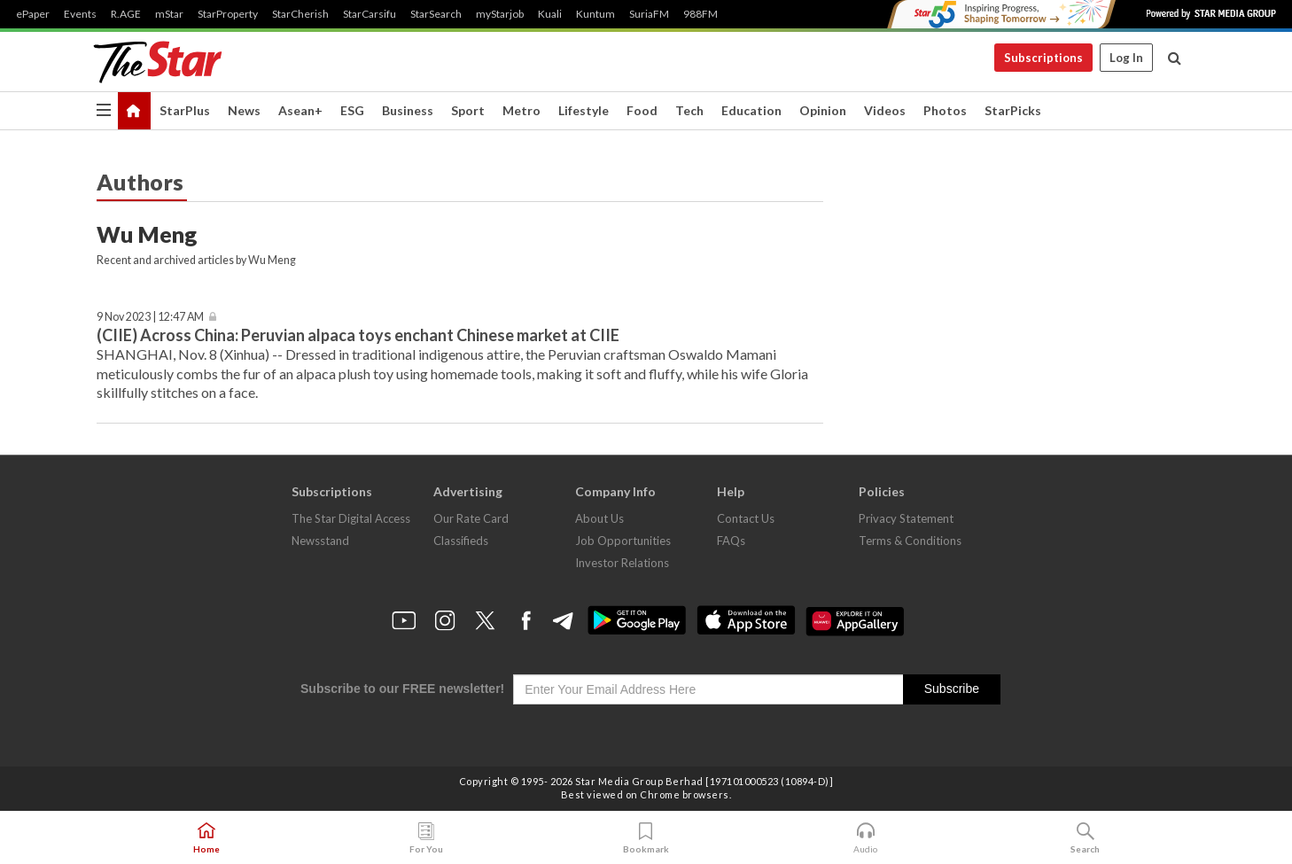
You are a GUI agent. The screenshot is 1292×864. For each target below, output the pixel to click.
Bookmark (646, 838)
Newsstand (320, 540)
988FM (700, 14)
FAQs (731, 540)
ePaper (33, 14)
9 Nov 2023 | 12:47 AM (150, 316)
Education (751, 110)
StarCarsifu (369, 14)
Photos (945, 110)
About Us (599, 518)
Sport (468, 110)
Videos (885, 110)
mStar (169, 14)
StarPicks (1013, 110)
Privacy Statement (906, 518)
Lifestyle (583, 110)
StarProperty (228, 14)
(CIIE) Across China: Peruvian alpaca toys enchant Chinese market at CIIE (358, 335)
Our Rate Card (471, 518)
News (244, 110)
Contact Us (745, 518)
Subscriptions (1043, 58)
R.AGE (126, 14)
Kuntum (595, 14)
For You (426, 838)
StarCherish (300, 14)
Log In (1126, 58)
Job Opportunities (623, 540)
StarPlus (185, 110)
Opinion (822, 110)
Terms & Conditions (910, 540)
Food (642, 110)
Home (206, 838)
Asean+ (300, 110)
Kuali (550, 14)
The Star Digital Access (351, 518)
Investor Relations (622, 563)
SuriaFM (649, 14)
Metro (521, 110)
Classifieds (460, 540)
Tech (689, 110)
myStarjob (500, 14)
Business (407, 110)
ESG (352, 110)
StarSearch (436, 14)
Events (80, 14)
